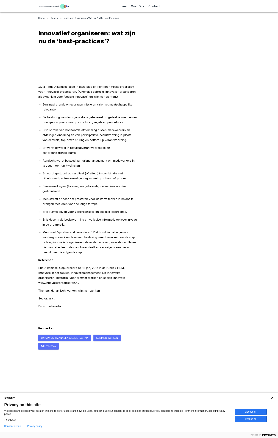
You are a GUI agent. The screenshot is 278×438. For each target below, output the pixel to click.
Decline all (250, 419)
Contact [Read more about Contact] (154, 6)
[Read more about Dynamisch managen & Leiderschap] (64, 338)
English (9, 397)
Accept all (250, 411)
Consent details (12, 426)
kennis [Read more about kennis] (54, 18)
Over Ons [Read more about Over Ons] (137, 6)
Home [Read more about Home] (122, 6)
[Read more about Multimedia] (48, 346)
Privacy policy (34, 426)
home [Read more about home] (41, 18)
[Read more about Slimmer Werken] (107, 338)
